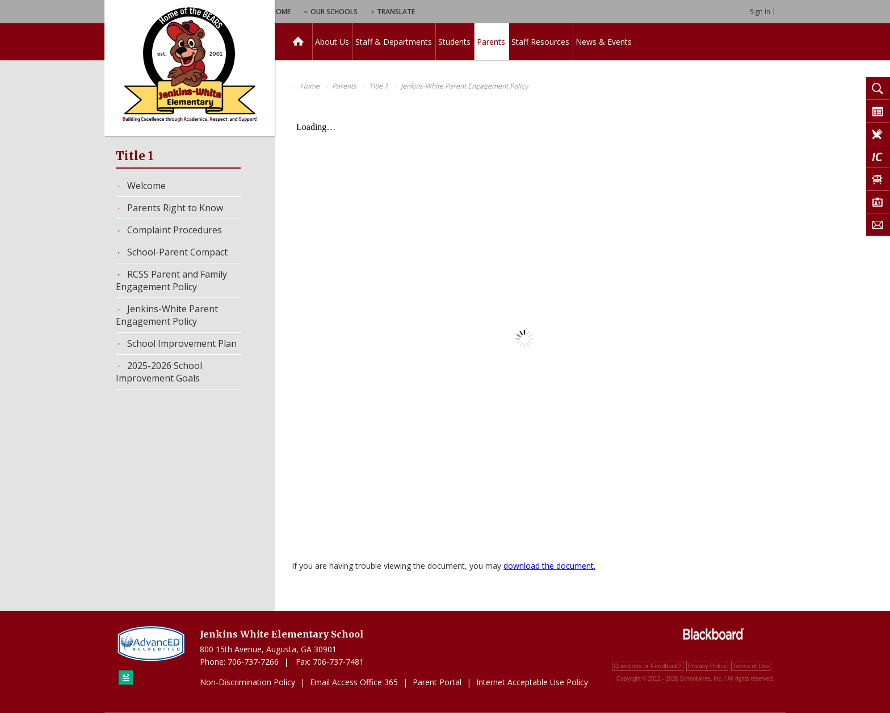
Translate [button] (460, 11)
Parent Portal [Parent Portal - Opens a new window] (437, 682)
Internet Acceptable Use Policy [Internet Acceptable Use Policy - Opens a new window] (532, 682)
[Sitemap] (126, 677)
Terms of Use (751, 665)
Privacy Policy (707, 665)
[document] (524, 339)
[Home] (298, 41)
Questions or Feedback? (648, 665)
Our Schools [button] (395, 11)
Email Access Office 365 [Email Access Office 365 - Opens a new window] (354, 682)
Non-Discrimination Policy (247, 682)
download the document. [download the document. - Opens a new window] (549, 565)
